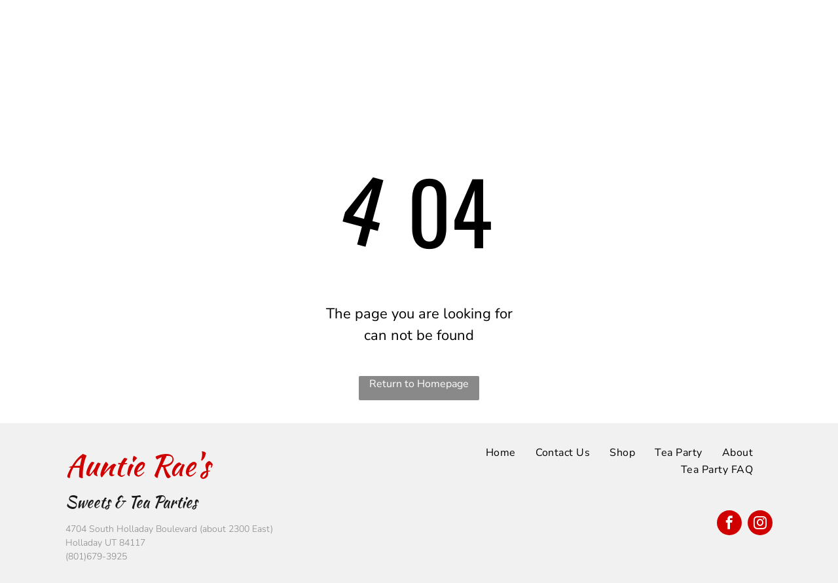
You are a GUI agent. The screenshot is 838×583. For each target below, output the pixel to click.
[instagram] (760, 524)
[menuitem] (457, 20)
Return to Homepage (419, 384)
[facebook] (729, 524)
